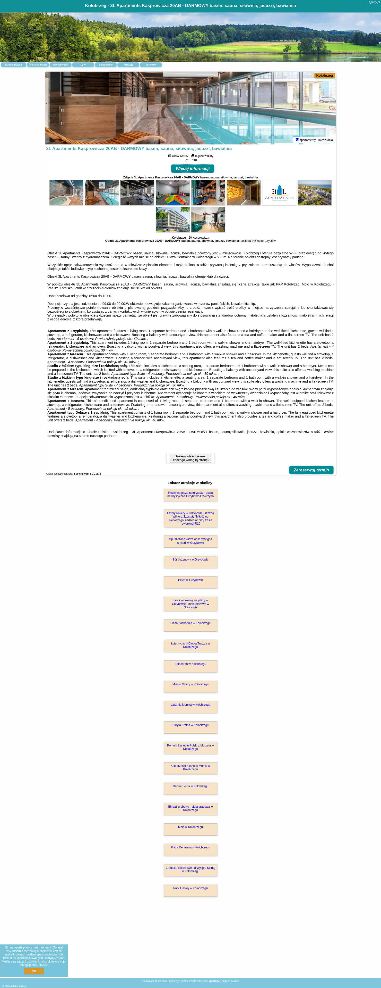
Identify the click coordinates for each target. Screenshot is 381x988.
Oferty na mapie (38, 64)
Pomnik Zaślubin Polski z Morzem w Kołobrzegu (190, 747)
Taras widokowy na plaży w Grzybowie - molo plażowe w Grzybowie (190, 604)
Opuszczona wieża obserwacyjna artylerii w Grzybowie (190, 540)
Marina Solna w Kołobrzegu (190, 786)
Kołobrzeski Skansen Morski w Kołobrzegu (190, 767)
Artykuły (151, 64)
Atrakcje (128, 64)
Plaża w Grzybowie (190, 580)
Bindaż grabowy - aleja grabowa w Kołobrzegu (190, 808)
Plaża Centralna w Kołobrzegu (190, 847)
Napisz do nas (230, 981)
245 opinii (257, 241)
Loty (83, 64)
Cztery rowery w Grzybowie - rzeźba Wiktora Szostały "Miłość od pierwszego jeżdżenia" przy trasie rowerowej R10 (190, 518)
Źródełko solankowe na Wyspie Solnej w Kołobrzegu (190, 869)
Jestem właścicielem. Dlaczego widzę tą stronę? (190, 458)
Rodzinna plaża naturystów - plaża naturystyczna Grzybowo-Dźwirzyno (190, 494)
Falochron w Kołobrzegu (190, 664)
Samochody (106, 64)
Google (57, 947)
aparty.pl (374, 2)
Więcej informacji (193, 168)
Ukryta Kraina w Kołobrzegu (191, 725)
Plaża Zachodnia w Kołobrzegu (190, 623)
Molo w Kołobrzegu (190, 827)
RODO (43, 965)
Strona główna (13, 64)
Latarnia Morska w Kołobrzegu (190, 704)
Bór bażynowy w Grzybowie (190, 559)
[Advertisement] (190, 943)
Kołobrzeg (324, 75)
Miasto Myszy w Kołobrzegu (191, 684)
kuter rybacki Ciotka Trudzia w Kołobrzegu (190, 645)
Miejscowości (60, 64)
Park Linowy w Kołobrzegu (190, 888)
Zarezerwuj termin (311, 470)
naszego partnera (103, 436)
